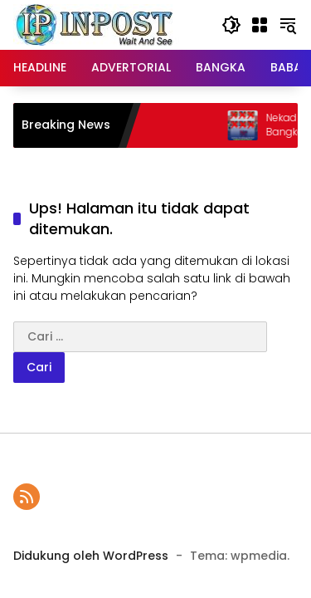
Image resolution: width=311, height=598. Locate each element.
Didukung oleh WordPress (90, 555)
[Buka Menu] (260, 25)
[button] (231, 25)
